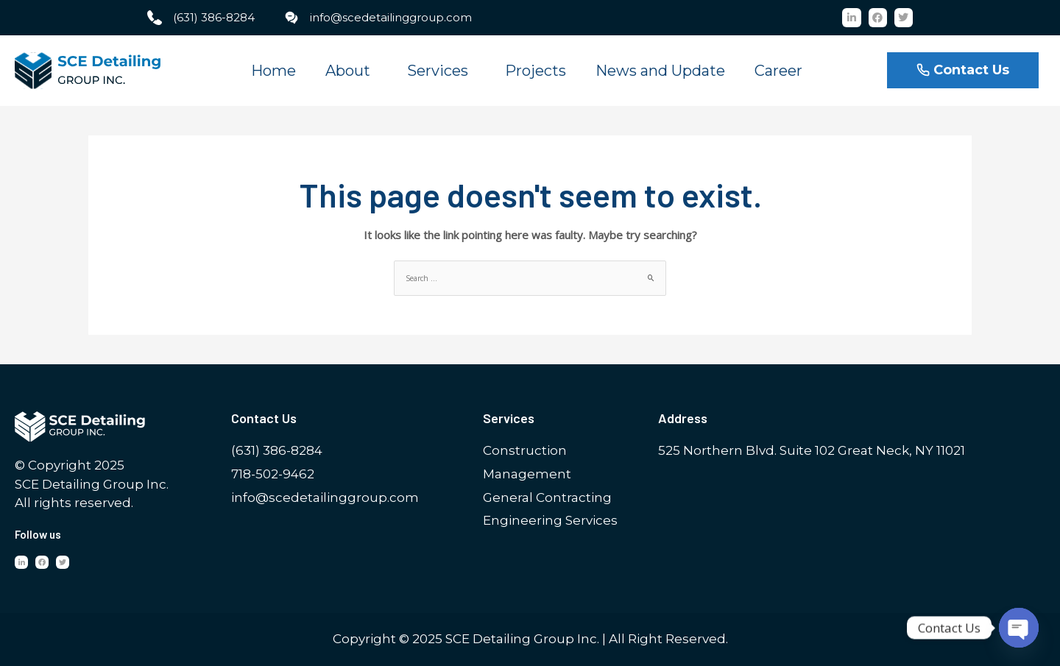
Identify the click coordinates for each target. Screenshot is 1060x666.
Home (273, 70)
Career (778, 70)
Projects (535, 70)
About (351, 70)
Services (441, 70)
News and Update (660, 70)
